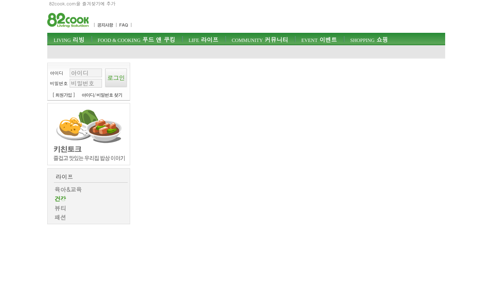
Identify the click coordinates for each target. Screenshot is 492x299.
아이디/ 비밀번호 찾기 (102, 95)
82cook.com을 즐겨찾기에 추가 (82, 3)
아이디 (56, 73)
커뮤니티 (260, 39)
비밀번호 (59, 83)
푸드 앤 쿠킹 (136, 39)
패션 (60, 217)
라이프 (203, 39)
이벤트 (319, 39)
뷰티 (60, 208)
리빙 (69, 39)
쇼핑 (369, 39)
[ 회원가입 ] (64, 95)
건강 (60, 198)
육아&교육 (68, 189)
